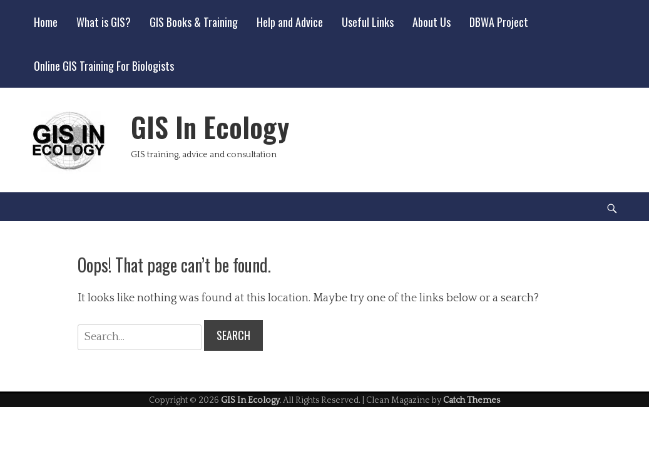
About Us (431, 22)
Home (46, 22)
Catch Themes (471, 400)
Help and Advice (290, 22)
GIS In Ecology (210, 126)
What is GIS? (103, 22)
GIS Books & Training (194, 22)
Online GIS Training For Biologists (104, 66)
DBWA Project (498, 22)
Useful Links (368, 22)
